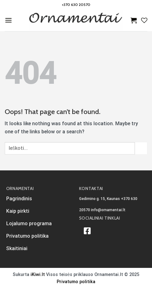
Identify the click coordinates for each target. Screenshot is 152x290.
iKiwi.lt (38, 274)
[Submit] (141, 148)
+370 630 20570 (76, 4)
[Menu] (8, 20)
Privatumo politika (76, 281)
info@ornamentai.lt (108, 210)
